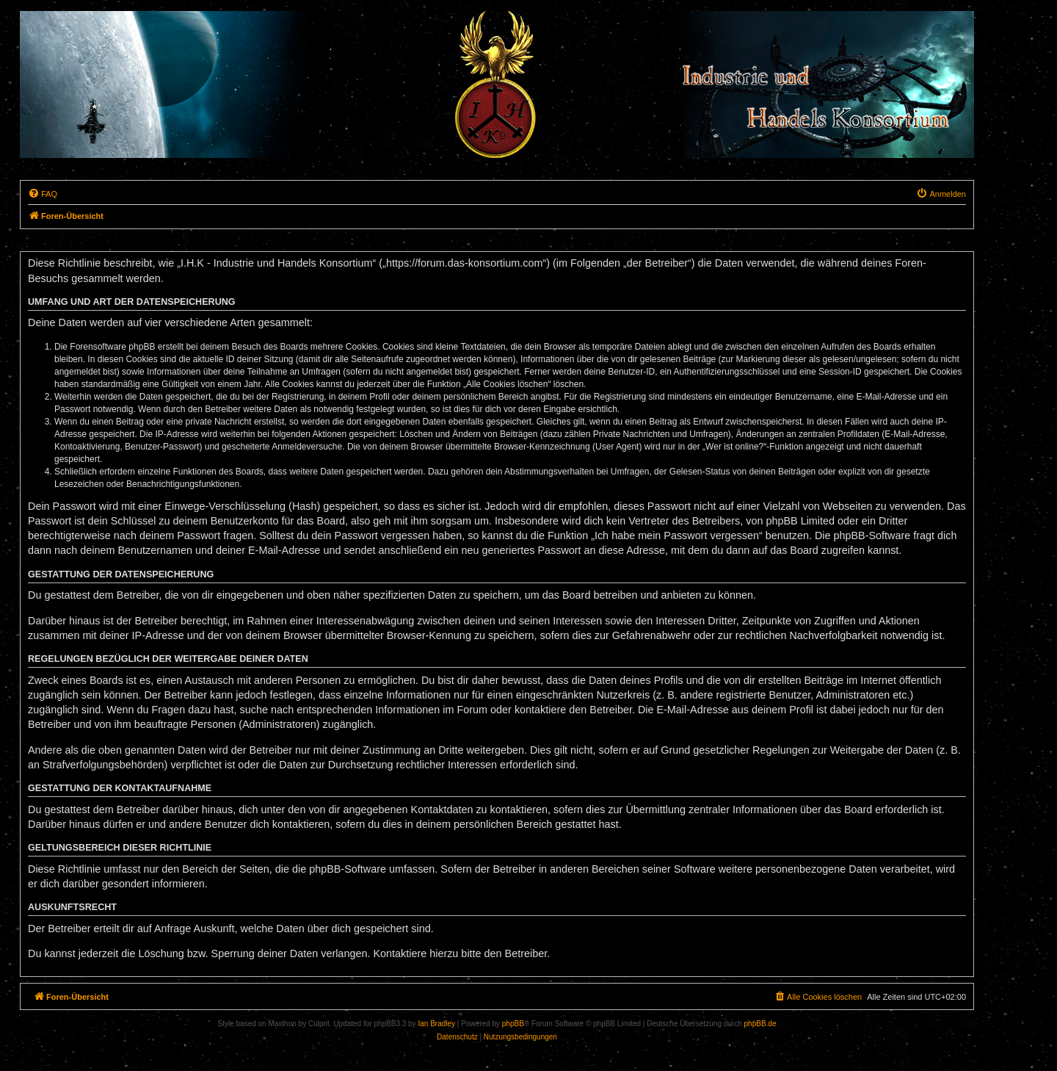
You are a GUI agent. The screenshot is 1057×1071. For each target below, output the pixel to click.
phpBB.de (760, 1024)
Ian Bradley (436, 1024)
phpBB (513, 1024)
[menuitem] (42, 194)
